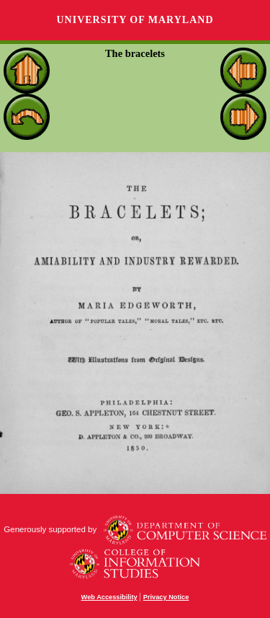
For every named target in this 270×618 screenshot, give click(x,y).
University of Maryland (134, 19)
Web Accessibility (109, 597)
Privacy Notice (166, 597)
